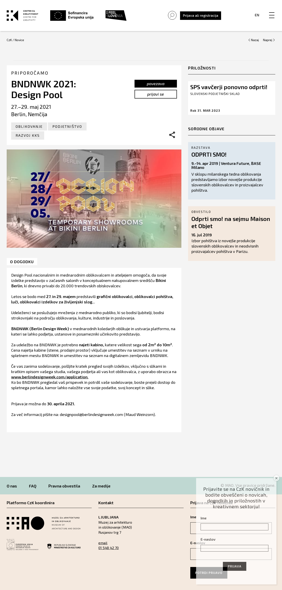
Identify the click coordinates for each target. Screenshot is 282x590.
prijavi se (155, 94)
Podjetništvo (67, 126)
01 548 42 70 (108, 548)
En (257, 15)
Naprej (267, 40)
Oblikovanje (29, 126)
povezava (155, 83)
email (102, 543)
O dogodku (22, 261)
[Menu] (271, 10)
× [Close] (276, 478)
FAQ (32, 485)
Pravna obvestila (64, 485)
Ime (204, 518)
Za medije (101, 485)
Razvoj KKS (28, 135)
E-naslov (208, 539)
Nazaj (255, 40)
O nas (12, 485)
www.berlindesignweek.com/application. (49, 376)
